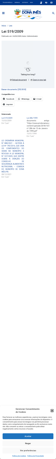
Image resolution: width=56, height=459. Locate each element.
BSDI (31, 2)
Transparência (8, 2)
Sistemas (25, 2)
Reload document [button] (18, 80)
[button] (52, 410)
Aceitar (28, 436)
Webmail (17, 2)
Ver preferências (28, 450)
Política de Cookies (19, 456)
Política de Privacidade (35, 456)
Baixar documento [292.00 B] (14, 89)
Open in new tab (38, 80)
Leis (10, 26)
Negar (28, 443)
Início (4, 26)
